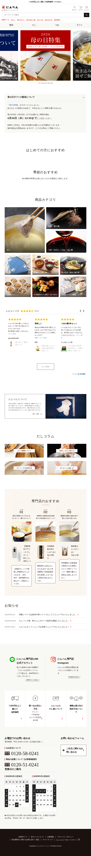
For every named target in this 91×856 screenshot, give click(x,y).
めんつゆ (40, 20)
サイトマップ (47, 840)
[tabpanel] (45, 55)
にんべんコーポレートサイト (66, 840)
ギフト (80, 25)
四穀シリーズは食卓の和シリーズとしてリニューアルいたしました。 (41, 615)
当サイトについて (37, 837)
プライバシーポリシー (65, 837)
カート (81, 8)
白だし (13, 20)
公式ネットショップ (10, 8)
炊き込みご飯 (30, 20)
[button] (80, 311)
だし (34, 25)
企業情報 (50, 837)
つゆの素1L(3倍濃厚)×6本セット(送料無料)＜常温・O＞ (75, 348)
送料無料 (57, 20)
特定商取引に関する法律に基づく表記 (25, 840)
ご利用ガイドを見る (31, 680)
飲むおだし (21, 20)
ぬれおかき (48, 20)
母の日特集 (13, 105)
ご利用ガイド (22, 837)
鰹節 (11, 25)
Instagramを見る (73, 677)
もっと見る (45, 366)
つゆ (57, 25)
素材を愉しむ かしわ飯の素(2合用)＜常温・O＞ (48, 348)
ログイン (74, 8)
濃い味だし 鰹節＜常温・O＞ (22, 343)
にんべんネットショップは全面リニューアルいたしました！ (37, 627)
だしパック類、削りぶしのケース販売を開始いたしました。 (37, 621)
